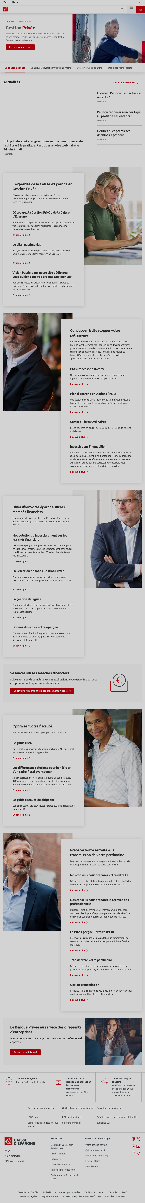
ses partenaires (73, 577)
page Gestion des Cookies (58, 625)
